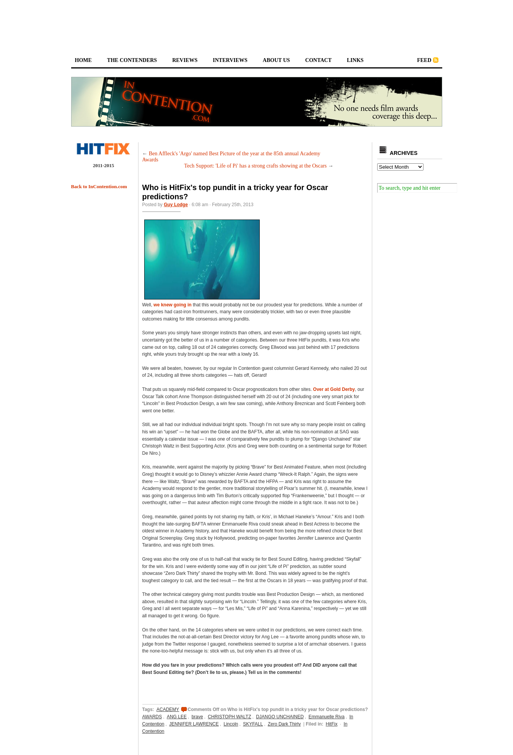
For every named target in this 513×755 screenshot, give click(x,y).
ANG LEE (177, 716)
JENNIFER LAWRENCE (194, 724)
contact (318, 60)
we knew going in (172, 305)
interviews (230, 60)
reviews (184, 60)
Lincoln (230, 724)
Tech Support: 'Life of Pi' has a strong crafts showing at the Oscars (255, 166)
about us (276, 60)
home (83, 60)
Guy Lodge (176, 204)
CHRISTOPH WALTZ (229, 716)
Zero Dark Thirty (284, 724)
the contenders (132, 60)
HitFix (331, 724)
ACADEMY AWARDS (160, 713)
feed (424, 60)
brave (197, 716)
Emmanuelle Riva (327, 716)
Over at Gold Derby (334, 389)
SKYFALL (253, 724)
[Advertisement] (256, 21)
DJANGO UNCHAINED (280, 716)
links (355, 60)
